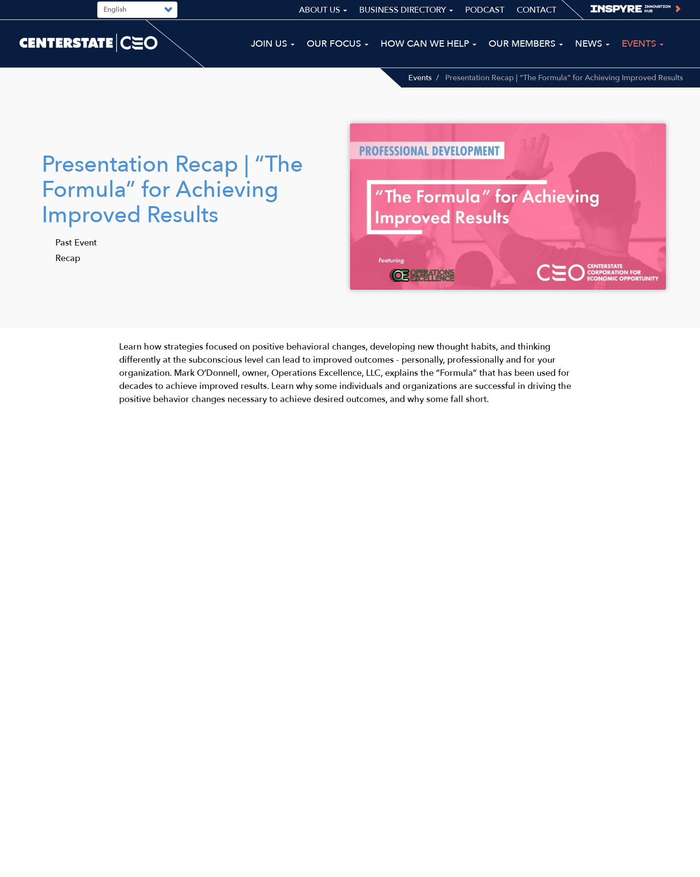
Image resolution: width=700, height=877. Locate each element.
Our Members (526, 43)
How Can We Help (428, 43)
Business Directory (406, 10)
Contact (537, 10)
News (592, 43)
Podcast (485, 10)
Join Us (273, 43)
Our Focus (337, 43)
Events (420, 77)
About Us (323, 10)
